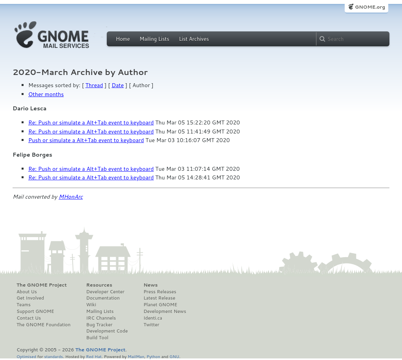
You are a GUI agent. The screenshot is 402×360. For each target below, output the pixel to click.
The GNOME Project (41, 285)
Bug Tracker (99, 325)
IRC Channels (101, 318)
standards (53, 356)
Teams (23, 305)
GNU (174, 356)
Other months (46, 94)
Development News (164, 311)
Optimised (26, 356)
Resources (99, 285)
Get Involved (30, 298)
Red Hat (94, 356)
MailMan (136, 356)
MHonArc (70, 197)
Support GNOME (35, 311)
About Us (26, 292)
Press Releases (159, 292)
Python (153, 356)
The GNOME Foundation (43, 325)
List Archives (194, 38)
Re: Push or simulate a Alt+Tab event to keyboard (91, 122)
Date (117, 85)
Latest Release (159, 298)
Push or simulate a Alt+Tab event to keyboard (86, 140)
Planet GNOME (160, 305)
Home (123, 38)
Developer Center (105, 292)
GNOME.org (370, 7)
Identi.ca (152, 318)
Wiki (91, 305)
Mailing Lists (154, 38)
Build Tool (97, 337)
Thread (94, 85)
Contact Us (28, 318)
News (150, 285)
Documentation (103, 298)
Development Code (107, 331)
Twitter (151, 325)
